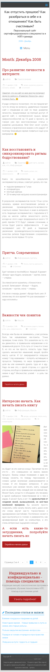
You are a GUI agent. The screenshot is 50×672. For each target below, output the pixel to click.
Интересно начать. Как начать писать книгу (21, 403)
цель (8, 329)
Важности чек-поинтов (21, 315)
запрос (26, 85)
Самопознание (24, 79)
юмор (4, 266)
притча (31, 264)
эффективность (7, 174)
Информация (16, 165)
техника (41, 326)
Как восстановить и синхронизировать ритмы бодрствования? (24, 153)
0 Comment (24, 88)
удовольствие (25, 419)
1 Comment (30, 329)
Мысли (21, 320)
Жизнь (26, 264)
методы (26, 416)
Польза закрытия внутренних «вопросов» (21, 630)
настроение (33, 416)
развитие (32, 85)
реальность (38, 264)
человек (12, 88)
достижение (28, 326)
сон (36, 171)
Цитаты (33, 258)
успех (4, 329)
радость (35, 326)
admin (8, 79)
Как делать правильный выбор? (15, 665)
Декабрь (27, 41)
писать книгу (42, 416)
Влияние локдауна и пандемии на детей (20, 618)
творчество (10, 419)
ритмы (31, 171)
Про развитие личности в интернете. (23, 72)
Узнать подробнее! (25, 599)
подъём (26, 171)
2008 (21, 41)
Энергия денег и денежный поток (14, 662)
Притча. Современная (20, 252)
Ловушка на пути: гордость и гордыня (19, 642)
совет (4, 419)
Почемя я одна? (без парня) (36, 662)
